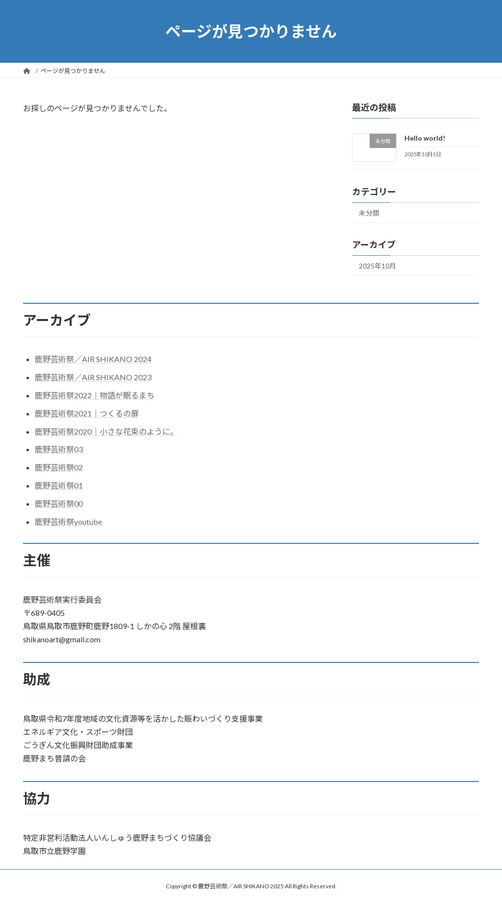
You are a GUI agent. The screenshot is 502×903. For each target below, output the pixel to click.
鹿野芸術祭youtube (68, 521)
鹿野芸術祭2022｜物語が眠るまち (94, 395)
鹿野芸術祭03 (59, 449)
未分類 (369, 213)
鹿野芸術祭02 (59, 467)
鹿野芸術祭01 (59, 485)
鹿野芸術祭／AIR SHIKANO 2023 (93, 377)
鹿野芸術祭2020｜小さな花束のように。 (106, 431)
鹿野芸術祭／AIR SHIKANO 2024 (93, 359)
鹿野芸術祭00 (59, 503)
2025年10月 (377, 266)
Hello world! (424, 138)
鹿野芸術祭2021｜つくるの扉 (87, 413)
